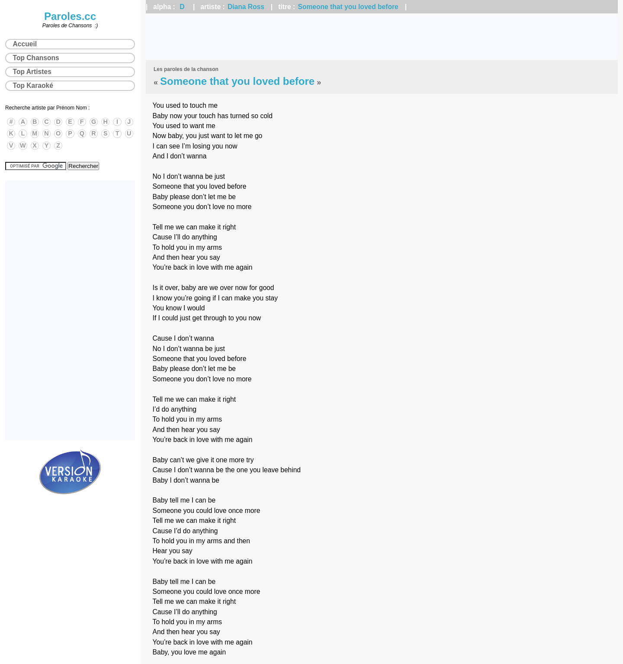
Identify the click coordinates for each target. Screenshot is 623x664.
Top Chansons (36, 57)
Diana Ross (246, 6)
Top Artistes (32, 71)
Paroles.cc (70, 16)
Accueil (25, 44)
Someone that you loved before (348, 6)
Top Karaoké (33, 85)
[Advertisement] (382, 36)
